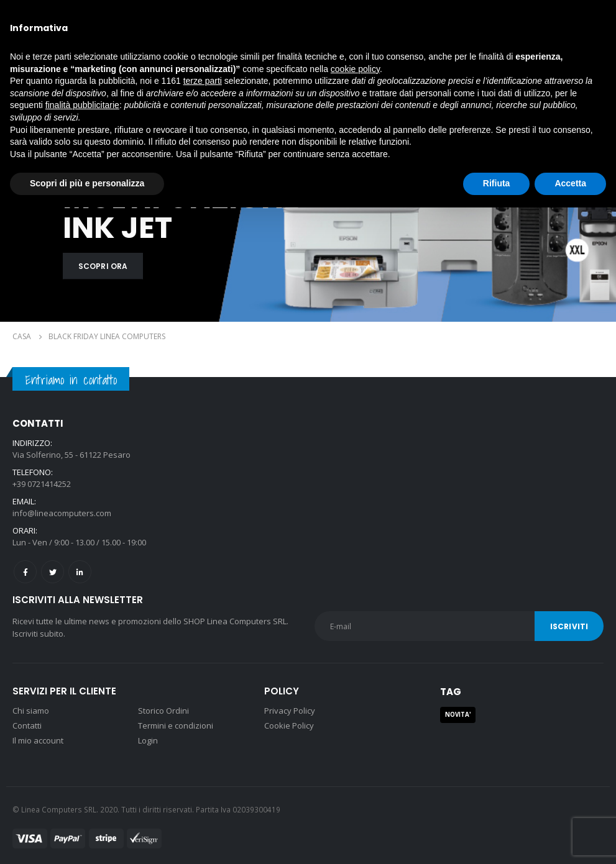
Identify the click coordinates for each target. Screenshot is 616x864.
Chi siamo (30, 710)
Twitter (52, 571)
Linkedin (79, 571)
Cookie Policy (289, 725)
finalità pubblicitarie (82, 105)
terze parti (202, 81)
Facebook (25, 571)
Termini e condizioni (175, 725)
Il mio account (37, 740)
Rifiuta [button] (496, 183)
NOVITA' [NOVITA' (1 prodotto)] (458, 715)
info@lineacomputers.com (61, 513)
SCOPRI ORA (102, 266)
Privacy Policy (289, 710)
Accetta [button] (570, 183)
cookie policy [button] (355, 69)
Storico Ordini (163, 710)
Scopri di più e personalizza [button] (87, 183)
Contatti (27, 725)
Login (148, 740)
